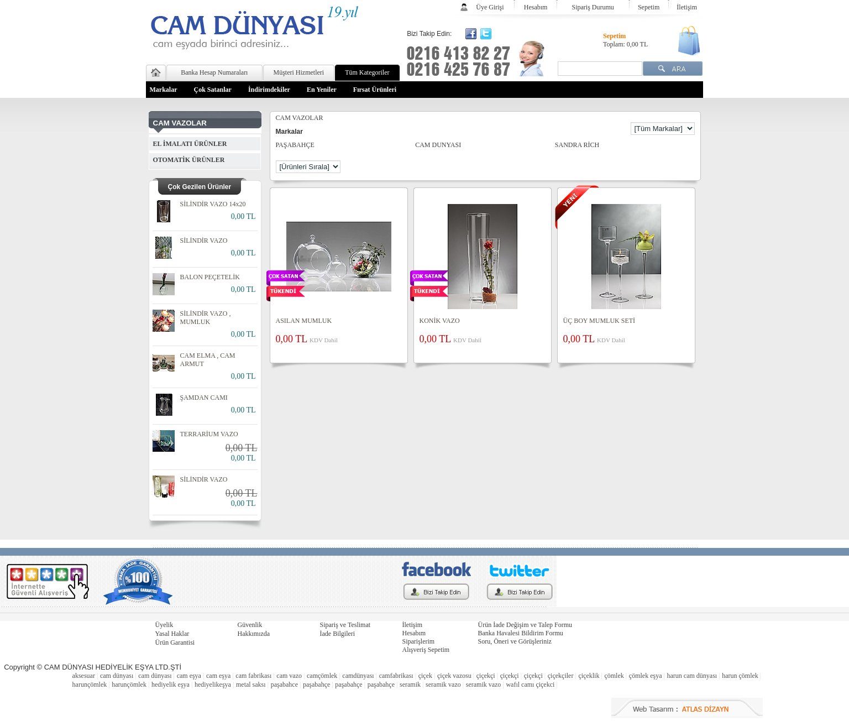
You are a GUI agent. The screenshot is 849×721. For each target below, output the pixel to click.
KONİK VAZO (440, 321)
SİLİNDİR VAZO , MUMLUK (205, 318)
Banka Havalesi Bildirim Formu (520, 633)
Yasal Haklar (172, 634)
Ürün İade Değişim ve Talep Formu (525, 625)
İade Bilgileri (337, 634)
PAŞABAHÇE (295, 145)
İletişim (687, 7)
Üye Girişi (490, 7)
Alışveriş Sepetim (426, 650)
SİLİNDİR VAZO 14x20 (213, 204)
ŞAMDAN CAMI (204, 397)
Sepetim (648, 7)
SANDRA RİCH (577, 145)
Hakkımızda (254, 634)
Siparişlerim (418, 641)
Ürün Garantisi (175, 642)
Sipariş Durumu (593, 7)
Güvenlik (250, 625)
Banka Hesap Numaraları (214, 72)
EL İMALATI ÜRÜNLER (190, 144)
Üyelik (164, 625)
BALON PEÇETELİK (210, 277)
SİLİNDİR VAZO (204, 240)
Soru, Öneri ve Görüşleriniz (515, 641)
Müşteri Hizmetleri (299, 72)
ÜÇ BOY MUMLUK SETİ (599, 321)
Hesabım (536, 7)
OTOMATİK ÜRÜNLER (189, 160)
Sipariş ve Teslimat (345, 625)
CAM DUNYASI (438, 145)
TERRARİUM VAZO (209, 434)
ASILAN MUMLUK (304, 321)
